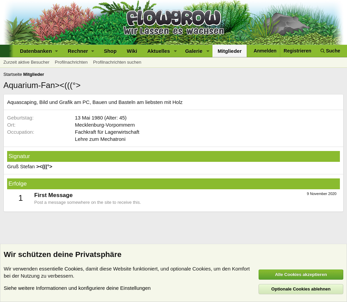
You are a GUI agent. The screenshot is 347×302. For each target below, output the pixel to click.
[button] (39, 51)
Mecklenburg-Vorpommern (105, 125)
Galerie (193, 51)
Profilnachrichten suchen (117, 62)
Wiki (132, 51)
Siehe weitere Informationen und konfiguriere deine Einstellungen (77, 288)
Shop (110, 51)
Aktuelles (158, 51)
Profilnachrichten (71, 62)
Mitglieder (230, 51)
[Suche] (330, 51)
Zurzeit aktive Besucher (26, 62)
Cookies (73, 269)
